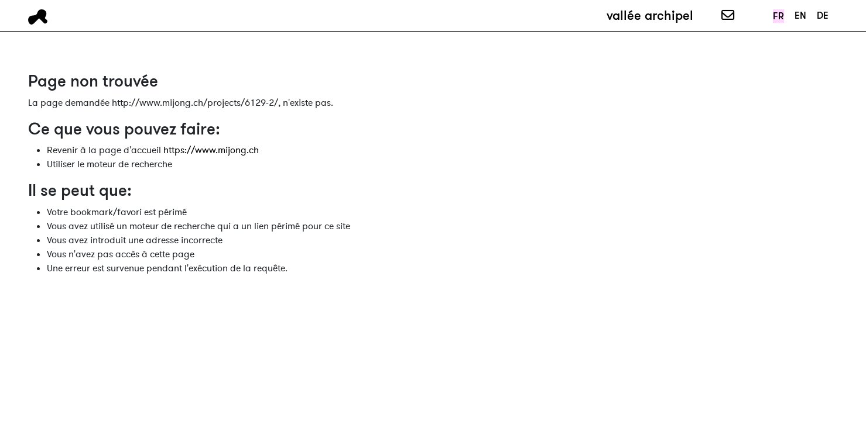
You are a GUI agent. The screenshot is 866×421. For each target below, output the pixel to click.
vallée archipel (650, 15)
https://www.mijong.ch (211, 150)
